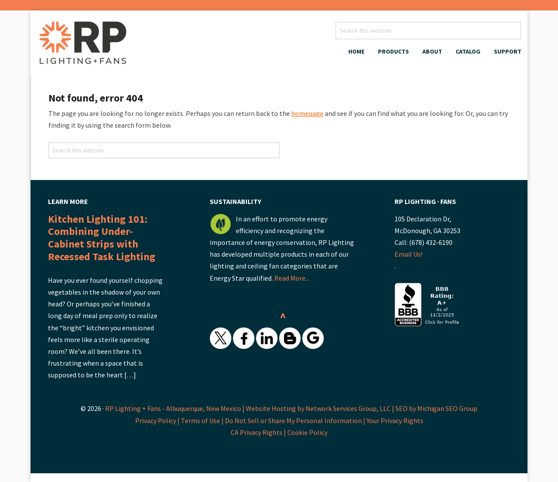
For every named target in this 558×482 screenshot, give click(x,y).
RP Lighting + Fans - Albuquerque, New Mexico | (175, 408)
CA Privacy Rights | (259, 432)
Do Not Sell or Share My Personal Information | (296, 420)
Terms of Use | (203, 420)
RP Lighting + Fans (85, 45)
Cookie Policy (307, 432)
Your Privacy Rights (395, 420)
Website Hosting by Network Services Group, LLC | (320, 408)
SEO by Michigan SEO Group (436, 408)
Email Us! (408, 254)
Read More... (292, 278)
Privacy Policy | (158, 420)
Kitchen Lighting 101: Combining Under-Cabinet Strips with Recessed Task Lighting (101, 237)
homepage (307, 113)
